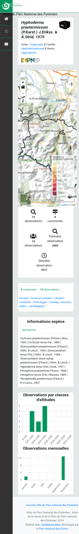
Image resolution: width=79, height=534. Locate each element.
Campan (59, 298)
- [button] (23, 93)
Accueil (30, 505)
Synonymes (29, 329)
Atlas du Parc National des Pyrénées (30, 14)
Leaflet (63, 205)
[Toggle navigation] (9, 23)
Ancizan (24, 298)
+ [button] (23, 82)
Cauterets (25, 302)
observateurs (49, 289)
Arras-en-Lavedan (41, 298)
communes (28, 289)
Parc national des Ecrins (53, 528)
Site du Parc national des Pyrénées (57, 505)
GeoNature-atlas (51, 524)
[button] (23, 88)
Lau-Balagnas (36, 306)
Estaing (53, 302)
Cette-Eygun (40, 302)
